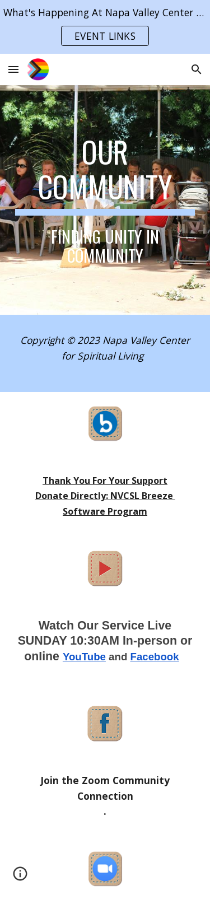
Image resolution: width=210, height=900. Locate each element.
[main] (105, 200)
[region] (105, 27)
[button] (13, 69)
